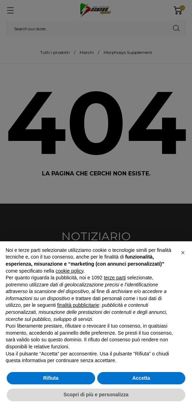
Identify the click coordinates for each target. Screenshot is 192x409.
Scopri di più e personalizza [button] (95, 394)
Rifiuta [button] (50, 378)
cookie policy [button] (69, 271)
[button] (182, 252)
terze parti (115, 277)
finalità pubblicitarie (78, 305)
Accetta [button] (141, 378)
